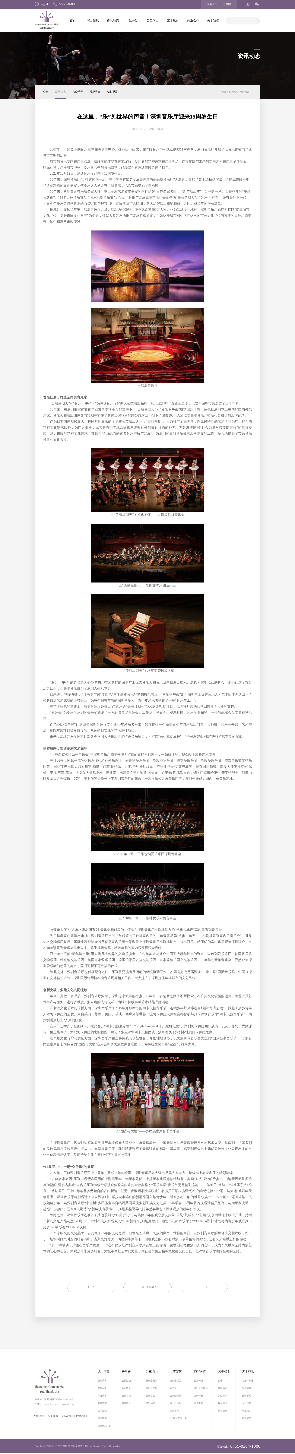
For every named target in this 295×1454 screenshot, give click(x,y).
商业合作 (193, 20)
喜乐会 (132, 20)
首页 (73, 20)
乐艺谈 (173, 1388)
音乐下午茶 (151, 1388)
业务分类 (198, 1380)
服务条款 (53, 1416)
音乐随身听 (175, 1395)
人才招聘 (246, 1403)
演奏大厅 (212, 4)
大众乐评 (77, 91)
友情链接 (38, 1416)
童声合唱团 (175, 1380)
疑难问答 (246, 1418)
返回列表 (151, 1287)
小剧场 (227, 4)
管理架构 (246, 1388)
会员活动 (126, 1380)
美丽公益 (150, 1395)
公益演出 (153, 20)
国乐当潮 (174, 1410)
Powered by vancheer (111, 1446)
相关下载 (198, 1403)
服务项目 (126, 1403)
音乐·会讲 (150, 1403)
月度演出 (102, 1395)
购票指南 (102, 1403)
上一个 (91, 1287)
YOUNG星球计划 (178, 1418)
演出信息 (93, 20)
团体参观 (246, 1395)
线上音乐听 (175, 1403)
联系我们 (81, 1416)
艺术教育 (173, 20)
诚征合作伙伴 (201, 1388)
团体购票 (102, 1418)
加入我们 (67, 1416)
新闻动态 (60, 91)
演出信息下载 (104, 1425)
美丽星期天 (151, 1380)
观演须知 (102, 1410)
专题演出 (102, 1388)
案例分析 (198, 1395)
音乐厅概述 (247, 1380)
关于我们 (213, 20)
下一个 (204, 1287)
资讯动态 (113, 20)
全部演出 (102, 1380)
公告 (45, 91)
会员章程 (126, 1395)
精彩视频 (112, 91)
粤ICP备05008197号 (72, 1446)
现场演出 (95, 91)
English (42, 4)
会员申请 (126, 1388)
